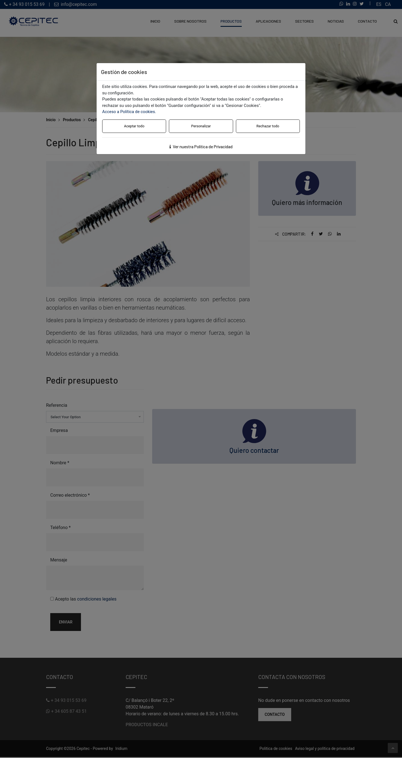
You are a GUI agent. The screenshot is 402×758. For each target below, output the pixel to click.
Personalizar (201, 126)
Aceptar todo (134, 126)
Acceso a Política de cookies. (129, 111)
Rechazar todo (267, 126)
